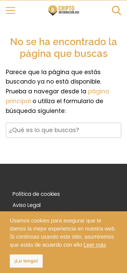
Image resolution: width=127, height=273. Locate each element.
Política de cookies (36, 194)
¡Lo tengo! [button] (26, 261)
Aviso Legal (27, 205)
